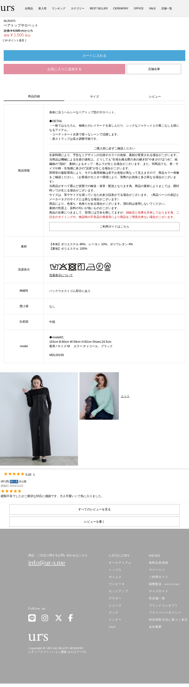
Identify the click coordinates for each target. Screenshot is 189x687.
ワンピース (117, 584)
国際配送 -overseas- (165, 584)
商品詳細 (34, 96)
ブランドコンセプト (163, 605)
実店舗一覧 (157, 598)
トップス (115, 570)
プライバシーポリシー (165, 612)
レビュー (155, 96)
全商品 (29, 8)
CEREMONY (120, 8)
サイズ (94, 96)
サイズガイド (158, 591)
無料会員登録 (158, 562)
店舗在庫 (154, 69)
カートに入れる (94, 55)
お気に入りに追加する (64, 69)
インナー (115, 619)
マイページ (157, 570)
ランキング (58, 8)
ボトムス (115, 577)
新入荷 (42, 8)
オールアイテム (120, 562)
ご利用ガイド (158, 577)
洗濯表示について (61, 275)
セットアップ (118, 591)
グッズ (114, 612)
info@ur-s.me (46, 562)
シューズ (115, 605)
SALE (152, 8)
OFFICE (139, 8)
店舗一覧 (166, 8)
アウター (115, 598)
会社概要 (155, 627)
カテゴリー (77, 8)
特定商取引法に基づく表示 (168, 619)
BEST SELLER (99, 8)
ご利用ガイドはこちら (114, 226)
